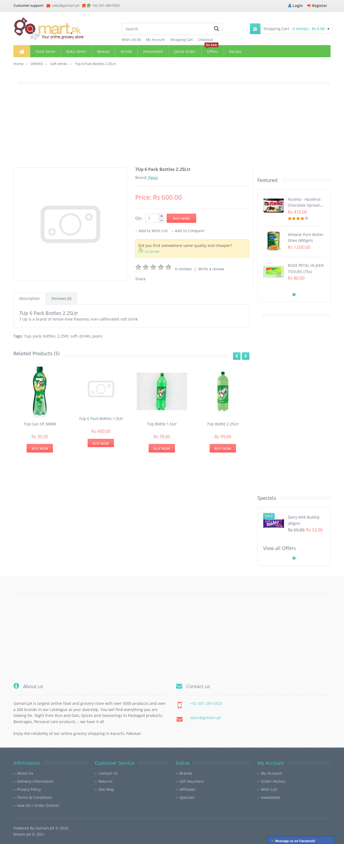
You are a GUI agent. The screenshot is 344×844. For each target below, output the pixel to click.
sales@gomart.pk (63, 5)
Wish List (269, 789)
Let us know (148, 251)
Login (295, 5)
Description (29, 298)
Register (317, 5)
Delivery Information (35, 781)
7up (27, 336)
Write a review (211, 268)
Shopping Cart (181, 39)
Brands (186, 773)
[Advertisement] (172, 129)
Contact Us (108, 773)
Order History (273, 781)
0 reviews (183, 268)
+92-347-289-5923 (106, 5)
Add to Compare (189, 230)
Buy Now (39, 448)
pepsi (97, 336)
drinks (85, 336)
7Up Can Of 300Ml (39, 423)
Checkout (205, 39)
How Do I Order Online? (38, 805)
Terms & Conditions (34, 797)
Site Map (106, 789)
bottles (49, 336)
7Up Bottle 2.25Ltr (223, 423)
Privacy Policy (29, 789)
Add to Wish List (153, 230)
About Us (25, 773)
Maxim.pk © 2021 (29, 834)
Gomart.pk (44, 828)
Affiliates (187, 789)
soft (74, 336)
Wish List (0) (131, 39)
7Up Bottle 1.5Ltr (162, 423)
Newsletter (271, 797)
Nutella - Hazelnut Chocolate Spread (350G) (304, 205)
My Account (155, 39)
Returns (105, 781)
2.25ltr (63, 336)
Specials (187, 797)
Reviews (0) (61, 298)
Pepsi (152, 177)
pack (37, 336)
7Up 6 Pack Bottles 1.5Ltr (101, 418)
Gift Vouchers (192, 781)
